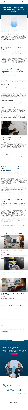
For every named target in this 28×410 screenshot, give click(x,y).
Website (2, 325)
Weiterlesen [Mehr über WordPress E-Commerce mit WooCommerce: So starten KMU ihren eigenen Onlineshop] (3, 296)
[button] (23, 2)
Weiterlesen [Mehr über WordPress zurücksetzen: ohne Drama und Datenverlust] (3, 252)
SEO (5, 228)
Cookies (21, 393)
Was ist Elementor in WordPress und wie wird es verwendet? (12, 272)
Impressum (12, 393)
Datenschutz (17, 393)
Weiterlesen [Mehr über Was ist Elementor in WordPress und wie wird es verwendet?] (3, 274)
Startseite (3, 30)
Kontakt (25, 393)
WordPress (20, 33)
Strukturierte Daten (3, 51)
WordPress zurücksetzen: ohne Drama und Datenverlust (11, 250)
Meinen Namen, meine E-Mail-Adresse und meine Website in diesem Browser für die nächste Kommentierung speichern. (13, 329)
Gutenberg (3, 228)
